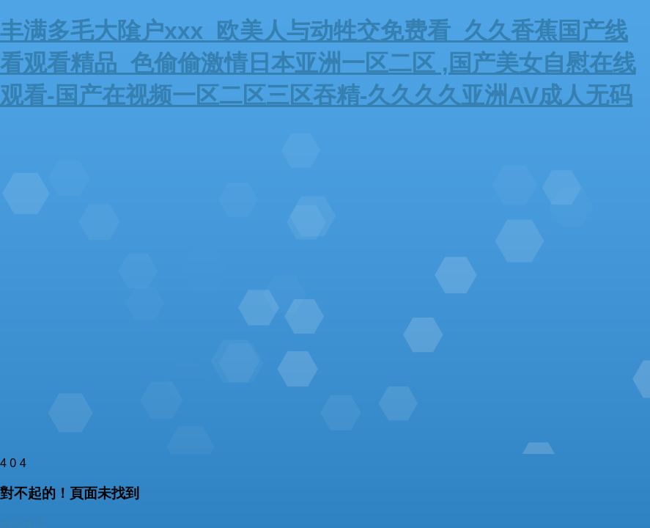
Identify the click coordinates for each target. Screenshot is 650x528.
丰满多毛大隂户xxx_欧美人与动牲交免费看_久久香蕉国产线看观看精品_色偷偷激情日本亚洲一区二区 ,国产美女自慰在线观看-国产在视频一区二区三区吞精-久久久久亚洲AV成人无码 (318, 63)
